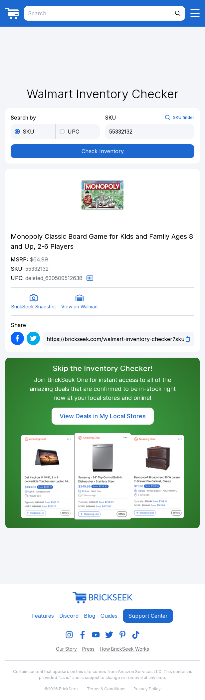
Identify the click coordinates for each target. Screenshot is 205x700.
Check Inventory (103, 151)
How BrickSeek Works (124, 649)
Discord (69, 615)
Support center (148, 615)
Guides (109, 615)
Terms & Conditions (106, 688)
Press (88, 649)
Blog (89, 615)
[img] (69, 635)
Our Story (66, 649)
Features (43, 615)
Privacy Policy (147, 688)
